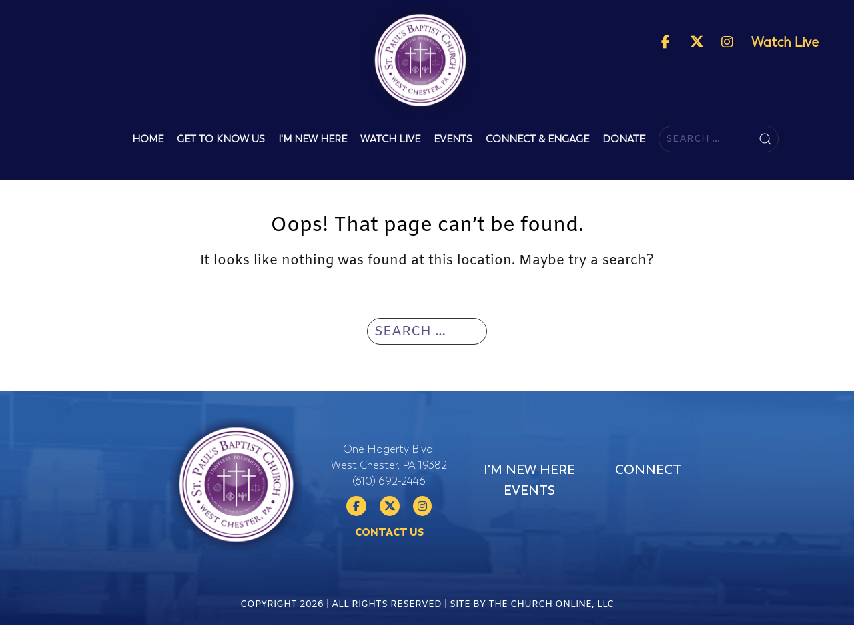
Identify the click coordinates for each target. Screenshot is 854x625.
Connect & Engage (537, 139)
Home (147, 139)
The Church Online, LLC (551, 610)
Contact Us (389, 532)
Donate (623, 139)
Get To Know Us (221, 139)
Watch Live (785, 42)
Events (453, 139)
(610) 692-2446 (389, 481)
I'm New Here (312, 139)
